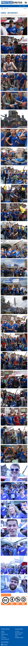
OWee (16, 636)
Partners (3, 632)
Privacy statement (5, 639)
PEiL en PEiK (18, 634)
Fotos (20, 6)
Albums (24, 6)
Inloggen (25, 8)
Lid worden (3, 637)
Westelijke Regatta (19, 637)
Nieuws (2, 631)
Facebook (4, 644)
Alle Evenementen (6, 594)
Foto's (2, 636)
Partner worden (4, 634)
